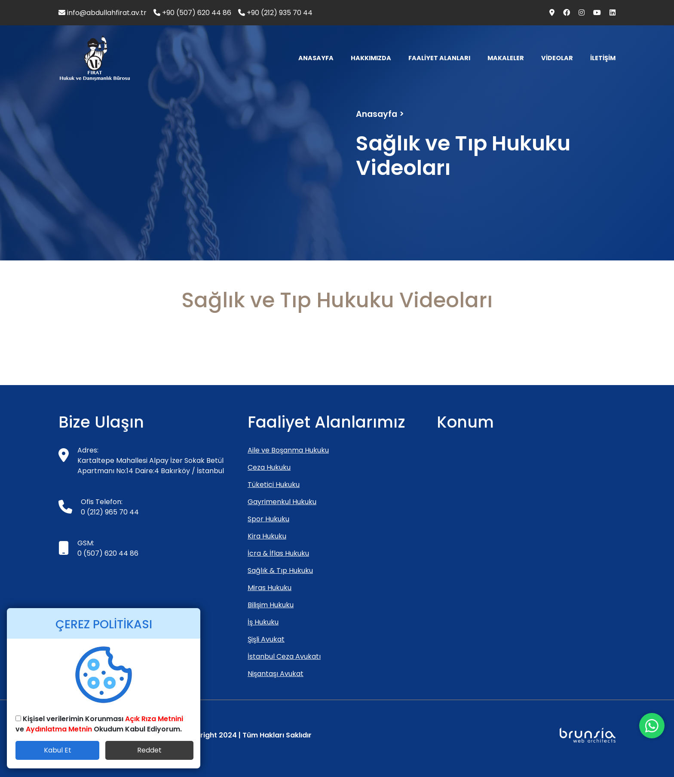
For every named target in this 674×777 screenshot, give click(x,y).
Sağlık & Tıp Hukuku (280, 570)
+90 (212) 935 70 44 (275, 13)
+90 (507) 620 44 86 (192, 13)
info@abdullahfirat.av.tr (102, 13)
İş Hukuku (263, 622)
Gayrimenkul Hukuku (282, 502)
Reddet (149, 750)
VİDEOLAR (557, 58)
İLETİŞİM (603, 58)
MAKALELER (505, 58)
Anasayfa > (380, 114)
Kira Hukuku (267, 536)
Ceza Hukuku (269, 467)
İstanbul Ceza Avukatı (284, 656)
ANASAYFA (316, 58)
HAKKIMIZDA (371, 58)
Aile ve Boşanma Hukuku (288, 450)
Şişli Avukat (266, 639)
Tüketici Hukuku (274, 484)
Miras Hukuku (269, 588)
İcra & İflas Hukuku (278, 553)
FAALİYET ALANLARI (439, 58)
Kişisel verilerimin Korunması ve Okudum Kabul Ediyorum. (99, 724)
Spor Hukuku (268, 519)
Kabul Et (57, 750)
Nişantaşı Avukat (275, 674)
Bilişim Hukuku (271, 605)
